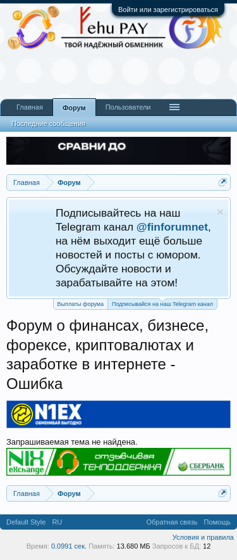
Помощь (217, 522)
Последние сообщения (48, 123)
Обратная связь (171, 522)
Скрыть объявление (220, 212)
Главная (29, 107)
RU (57, 522)
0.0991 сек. (69, 546)
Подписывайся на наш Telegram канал (162, 303)
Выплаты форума (81, 304)
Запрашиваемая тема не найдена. (72, 442)
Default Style (26, 522)
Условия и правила (203, 537)
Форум (74, 107)
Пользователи (128, 107)
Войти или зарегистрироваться (168, 9)
